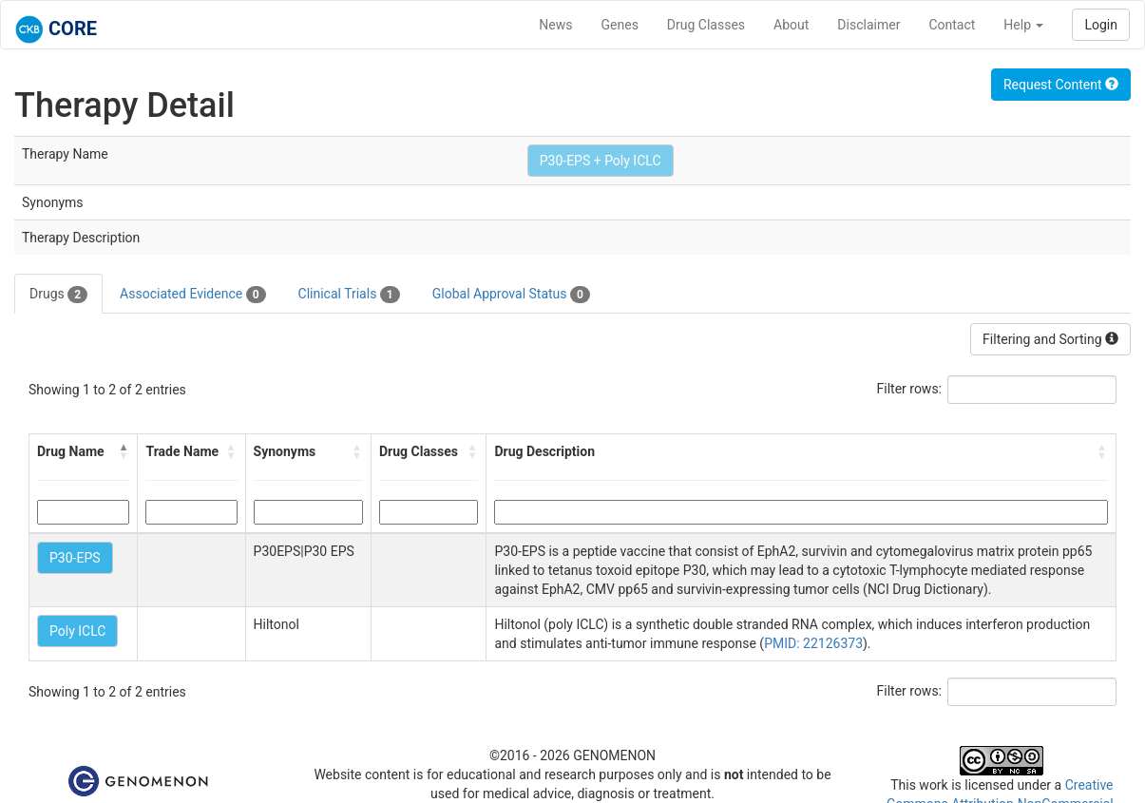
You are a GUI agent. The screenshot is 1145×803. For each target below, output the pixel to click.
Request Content (1060, 84)
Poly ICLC (77, 631)
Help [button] (1023, 24)
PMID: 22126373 (813, 643)
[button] (123, 451)
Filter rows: (910, 388)
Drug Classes (706, 24)
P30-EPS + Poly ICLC (600, 160)
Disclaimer (868, 24)
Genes (620, 24)
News (555, 24)
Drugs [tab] (58, 294)
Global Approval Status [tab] (511, 294)
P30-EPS (75, 557)
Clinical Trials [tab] (349, 294)
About (791, 24)
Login (1100, 24)
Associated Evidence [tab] (192, 294)
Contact (951, 24)
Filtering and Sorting (1050, 339)
